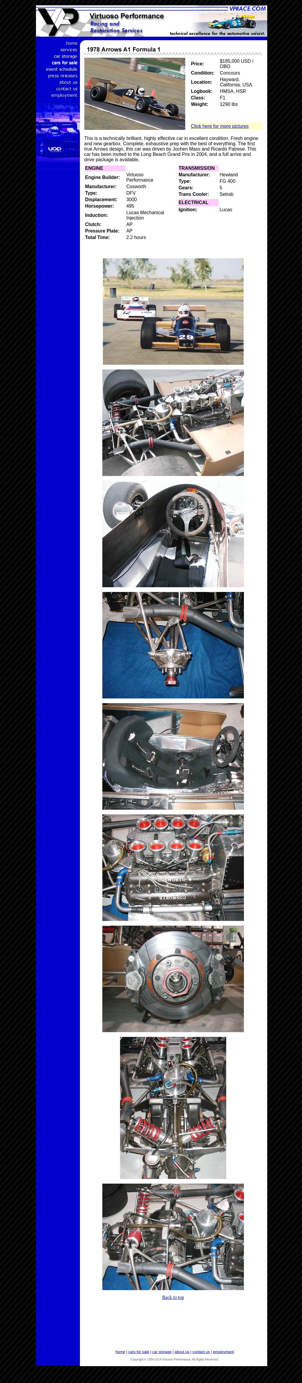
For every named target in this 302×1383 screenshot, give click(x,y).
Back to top (173, 1297)
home (120, 1352)
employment (223, 1352)
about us (182, 1352)
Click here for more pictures (220, 126)
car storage (161, 1352)
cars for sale (138, 1352)
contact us (201, 1352)
